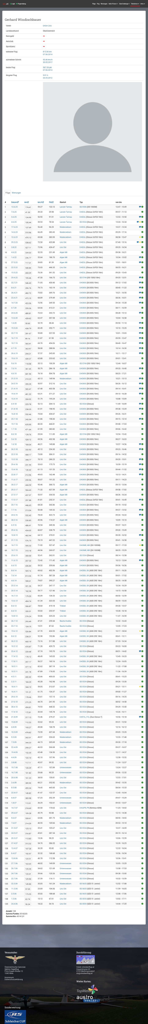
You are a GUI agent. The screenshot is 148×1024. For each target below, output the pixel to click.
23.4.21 (14, 298)
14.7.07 (14, 808)
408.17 (28, 455)
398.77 (28, 460)
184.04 (28, 445)
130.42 (28, 470)
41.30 (27, 212)
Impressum (9, 977)
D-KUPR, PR (84, 808)
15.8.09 (14, 722)
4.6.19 (13, 374)
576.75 (28, 541)
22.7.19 (14, 333)
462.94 (28, 536)
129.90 (28, 879)
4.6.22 (13, 252)
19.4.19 (14, 394)
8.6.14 (13, 570)
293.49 (28, 621)
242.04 (28, 419)
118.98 (28, 364)
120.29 (28, 768)
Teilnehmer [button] (135, 4)
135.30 (28, 869)
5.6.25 (13, 217)
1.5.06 (13, 899)
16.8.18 (14, 414)
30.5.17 (14, 485)
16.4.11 (14, 692)
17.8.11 (14, 661)
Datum (15, 202)
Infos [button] (143, 4)
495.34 (28, 788)
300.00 (28, 556)
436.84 (28, 566)
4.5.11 (13, 677)
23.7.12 (14, 626)
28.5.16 (14, 520)
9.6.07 (13, 818)
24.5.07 (14, 833)
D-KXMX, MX (85, 545)
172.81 (28, 712)
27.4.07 (14, 843)
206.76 (28, 288)
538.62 (28, 243)
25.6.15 (14, 555)
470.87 (28, 647)
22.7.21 (14, 283)
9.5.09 (13, 737)
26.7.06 (14, 868)
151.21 (28, 692)
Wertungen (104, 4)
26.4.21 (14, 293)
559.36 (28, 308)
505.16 (28, 571)
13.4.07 (14, 848)
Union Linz (47, 26)
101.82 (28, 773)
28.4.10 (14, 707)
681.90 (28, 374)
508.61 (28, 581)
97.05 (27, 889)
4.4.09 (13, 757)
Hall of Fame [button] (113, 4)
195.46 (28, 278)
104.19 (28, 626)
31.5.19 (14, 379)
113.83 (28, 839)
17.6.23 (14, 227)
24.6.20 (14, 313)
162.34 (28, 591)
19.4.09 (14, 752)
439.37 (28, 359)
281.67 (28, 334)
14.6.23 (14, 232)
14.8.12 (14, 616)
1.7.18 (13, 429)
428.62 (28, 318)
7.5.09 (13, 742)
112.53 (28, 722)
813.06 (28, 576)
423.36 (28, 303)
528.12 (28, 440)
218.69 (28, 808)
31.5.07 (14, 828)
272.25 (28, 702)
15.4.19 (14, 399)
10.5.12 (14, 646)
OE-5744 (83, 278)
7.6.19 (13, 368)
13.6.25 (14, 207)
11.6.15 (14, 560)
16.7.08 (14, 772)
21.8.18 (14, 409)
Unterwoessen (65, 767)
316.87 (28, 834)
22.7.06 (14, 879)
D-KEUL (83, 212)
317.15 (28, 717)
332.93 (28, 450)
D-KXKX (83, 283)
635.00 (28, 424)
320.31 (28, 611)
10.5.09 (14, 732)
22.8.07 (14, 793)
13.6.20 (14, 318)
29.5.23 (14, 242)
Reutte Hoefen (65, 621)
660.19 (28, 642)
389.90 (28, 783)
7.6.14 (13, 576)
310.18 (28, 551)
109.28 (28, 813)
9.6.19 (13, 363)
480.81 (28, 313)
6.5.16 (13, 525)
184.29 (28, 682)
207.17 (28, 662)
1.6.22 (13, 257)
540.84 (28, 268)
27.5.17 (14, 495)
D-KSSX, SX (84, 570)
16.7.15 (14, 545)
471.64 (28, 430)
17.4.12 (14, 656)
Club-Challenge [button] (124, 4)
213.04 (28, 510)
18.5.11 (14, 666)
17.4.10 (14, 712)
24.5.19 (14, 384)
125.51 (28, 859)
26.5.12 (14, 641)
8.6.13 (13, 606)
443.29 (28, 273)
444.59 (28, 485)
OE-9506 (83, 207)
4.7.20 (13, 308)
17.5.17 (14, 500)
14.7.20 (14, 303)
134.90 (28, 217)
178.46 (28, 697)
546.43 (28, 283)
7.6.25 (13, 212)
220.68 (28, 652)
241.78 (28, 672)
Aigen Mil (63, 252)
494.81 (28, 707)
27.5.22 (14, 262)
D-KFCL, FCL (85, 717)
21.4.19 (14, 389)
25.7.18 (14, 419)
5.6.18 (13, 439)
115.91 (28, 803)
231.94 (28, 465)
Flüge (94, 4)
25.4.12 (14, 651)
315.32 (28, 844)
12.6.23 (14, 237)
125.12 (28, 828)
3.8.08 (13, 762)
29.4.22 (14, 278)
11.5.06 (14, 889)
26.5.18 (14, 449)
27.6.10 (14, 702)
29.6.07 (14, 813)
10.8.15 (14, 535)
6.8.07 (13, 798)
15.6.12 (14, 631)
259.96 (28, 480)
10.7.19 (14, 343)
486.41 (28, 525)
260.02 (28, 399)
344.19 (28, 687)
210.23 (28, 379)
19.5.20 (14, 328)
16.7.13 (14, 596)
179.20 (28, 596)
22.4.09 (14, 747)
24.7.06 (14, 873)
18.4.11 (14, 687)
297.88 (28, 500)
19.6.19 (14, 358)
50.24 (27, 904)
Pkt (51, 202)
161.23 (28, 778)
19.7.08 (14, 767)
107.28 (28, 849)
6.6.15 (13, 565)
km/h (41, 202)
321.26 (28, 586)
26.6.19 (14, 353)
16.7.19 (14, 338)
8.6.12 (13, 636)
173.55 (28, 894)
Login (12, 4)
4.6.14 (13, 581)
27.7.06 (14, 863)
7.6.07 (13, 823)
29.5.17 (14, 490)
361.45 (28, 369)
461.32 (28, 394)
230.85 (28, 520)
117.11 (28, 763)
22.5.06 (14, 884)
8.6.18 (13, 434)
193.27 (28, 727)
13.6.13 (14, 601)
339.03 (28, 253)
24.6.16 (14, 515)
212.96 (28, 475)
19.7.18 (14, 424)
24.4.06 (14, 904)
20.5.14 (14, 591)
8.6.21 (13, 288)
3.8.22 (13, 247)
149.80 (28, 884)
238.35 (28, 409)
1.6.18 (13, 444)
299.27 (28, 748)
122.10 (28, 758)
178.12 (28, 657)
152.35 (28, 753)
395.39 (28, 384)
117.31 (28, 263)
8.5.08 (13, 788)
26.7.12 (14, 621)
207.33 (28, 561)
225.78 (28, 404)
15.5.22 (14, 272)
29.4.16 (14, 530)
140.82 (28, 793)
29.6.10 (14, 697)
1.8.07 (13, 803)
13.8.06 (14, 858)
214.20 (28, 823)
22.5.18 (14, 454)
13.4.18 (14, 469)
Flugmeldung (21, 4)
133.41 (28, 874)
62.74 (27, 899)
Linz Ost (63, 242)
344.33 (28, 743)
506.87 (28, 606)
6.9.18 (13, 404)
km (26, 202)
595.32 (28, 546)
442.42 (28, 677)
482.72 (28, 293)
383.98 (28, 798)
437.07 (28, 495)
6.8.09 (13, 727)
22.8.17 (14, 475)
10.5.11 (14, 671)
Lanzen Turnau (66, 207)
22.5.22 (14, 267)
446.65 (28, 505)
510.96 (28, 233)
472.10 (28, 298)
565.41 (28, 344)
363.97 (28, 349)
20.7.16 (14, 505)
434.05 (28, 531)
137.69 (28, 228)
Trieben (63, 606)
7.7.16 (13, 510)
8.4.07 (13, 853)
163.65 (28, 864)
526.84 (28, 632)
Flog (98, 4)
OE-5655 (83, 884)
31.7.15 (14, 540)
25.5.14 (14, 586)
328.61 (28, 818)
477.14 (28, 667)
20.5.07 (14, 838)
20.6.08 (14, 778)
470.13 (28, 238)
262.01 (28, 738)
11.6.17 (14, 480)
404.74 (28, 601)
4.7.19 (13, 348)
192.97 (28, 854)
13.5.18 (14, 459)
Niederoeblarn (65, 227)
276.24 (28, 616)
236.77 (28, 258)
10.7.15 (14, 550)
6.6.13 (13, 611)
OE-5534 (83, 222)
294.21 (28, 354)
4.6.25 (13, 222)
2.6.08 (13, 783)
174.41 (28, 207)
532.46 (28, 414)
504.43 (28, 490)
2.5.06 (13, 894)
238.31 (28, 637)
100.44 (28, 222)
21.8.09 (14, 717)
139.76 (28, 435)
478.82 (28, 733)
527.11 (28, 248)
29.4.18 (14, 464)
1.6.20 (13, 323)
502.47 (28, 389)
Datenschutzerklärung (14, 979)
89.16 (27, 339)
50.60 (27, 323)
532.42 (28, 515)
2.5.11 (13, 682)
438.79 (28, 329)
